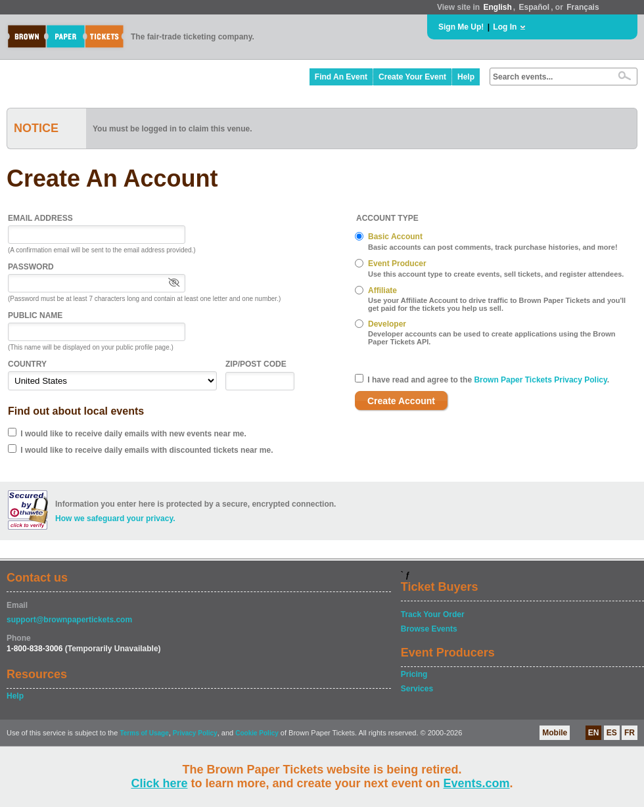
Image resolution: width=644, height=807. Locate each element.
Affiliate (382, 290)
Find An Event (341, 76)
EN (593, 732)
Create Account (401, 401)
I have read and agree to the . (488, 379)
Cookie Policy (257, 733)
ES (612, 732)
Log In (505, 27)
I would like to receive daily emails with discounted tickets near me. (146, 450)
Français (582, 7)
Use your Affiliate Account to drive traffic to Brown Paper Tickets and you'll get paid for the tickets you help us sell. (497, 304)
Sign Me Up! (461, 27)
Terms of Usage (144, 733)
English (497, 7)
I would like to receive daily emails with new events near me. (133, 433)
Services (417, 688)
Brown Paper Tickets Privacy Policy (540, 379)
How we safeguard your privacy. (115, 518)
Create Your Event (412, 76)
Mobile (554, 732)
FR (629, 732)
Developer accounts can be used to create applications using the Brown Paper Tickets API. (492, 338)
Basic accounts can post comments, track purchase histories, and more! (493, 247)
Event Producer (397, 263)
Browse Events (429, 629)
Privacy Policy (195, 733)
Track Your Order (433, 614)
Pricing (414, 674)
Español (534, 7)
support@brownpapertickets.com (69, 619)
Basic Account (395, 236)
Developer (387, 324)
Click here (159, 783)
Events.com (477, 783)
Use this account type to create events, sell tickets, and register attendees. (496, 274)
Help (465, 76)
